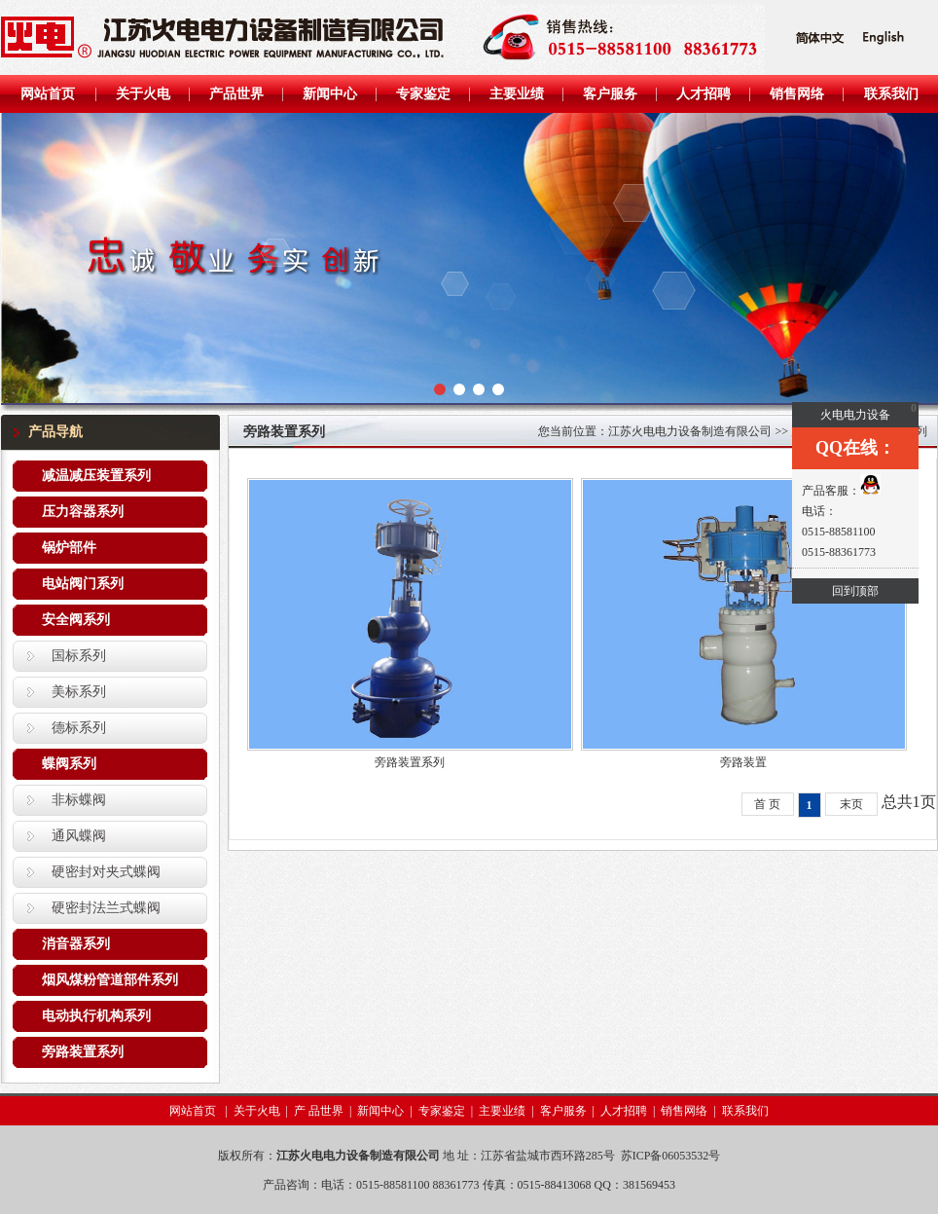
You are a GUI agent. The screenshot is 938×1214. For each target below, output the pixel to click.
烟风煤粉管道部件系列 (110, 980)
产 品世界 (318, 1111)
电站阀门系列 (83, 583)
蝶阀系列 (69, 763)
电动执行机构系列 (96, 1016)
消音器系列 (76, 944)
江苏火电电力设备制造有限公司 (690, 431)
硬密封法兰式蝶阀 (106, 908)
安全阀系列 (76, 619)
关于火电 (257, 1111)
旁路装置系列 (83, 1052)
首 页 (767, 804)
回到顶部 (855, 591)
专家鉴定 (441, 1111)
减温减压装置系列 (96, 475)
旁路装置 (743, 762)
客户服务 (563, 1111)
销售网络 (684, 1111)
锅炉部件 (69, 547)
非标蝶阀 (79, 799)
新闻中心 (380, 1111)
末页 (851, 804)
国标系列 (79, 655)
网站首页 (194, 1111)
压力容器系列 (83, 511)
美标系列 (79, 691)
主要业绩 (502, 1111)
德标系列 (79, 727)
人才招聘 (623, 1111)
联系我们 (745, 1111)
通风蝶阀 (79, 835)
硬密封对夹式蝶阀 (106, 872)
